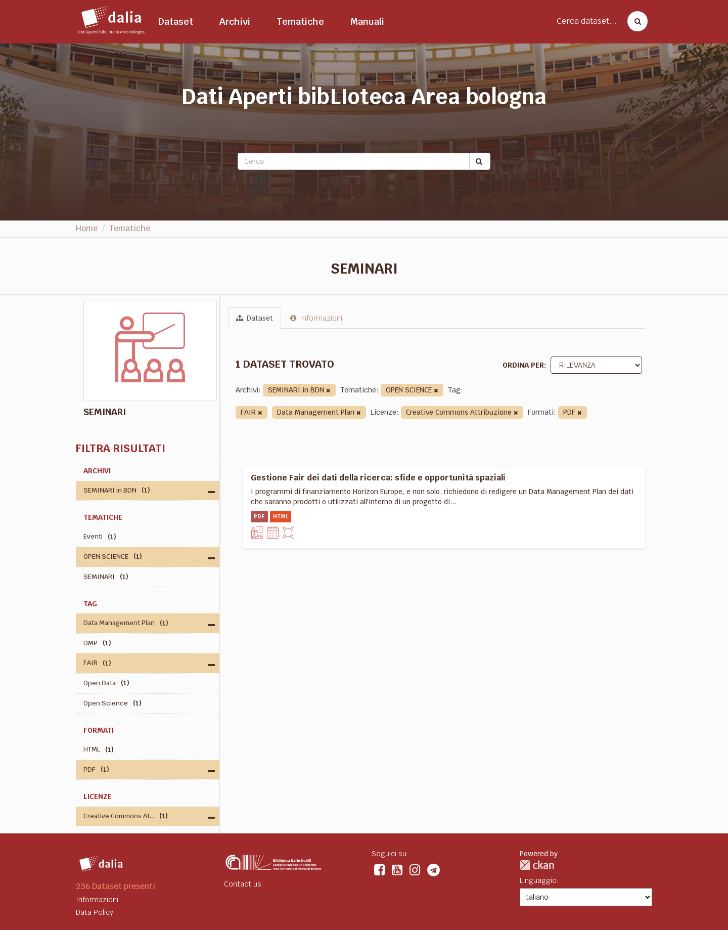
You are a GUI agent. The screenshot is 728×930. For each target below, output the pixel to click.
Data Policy (94, 912)
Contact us (242, 884)
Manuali (367, 21)
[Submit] (479, 161)
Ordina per (523, 365)
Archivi (234, 21)
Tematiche (300, 21)
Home (87, 228)
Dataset (175, 21)
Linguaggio (538, 880)
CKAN (537, 865)
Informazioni (316, 318)
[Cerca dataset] (634, 21)
